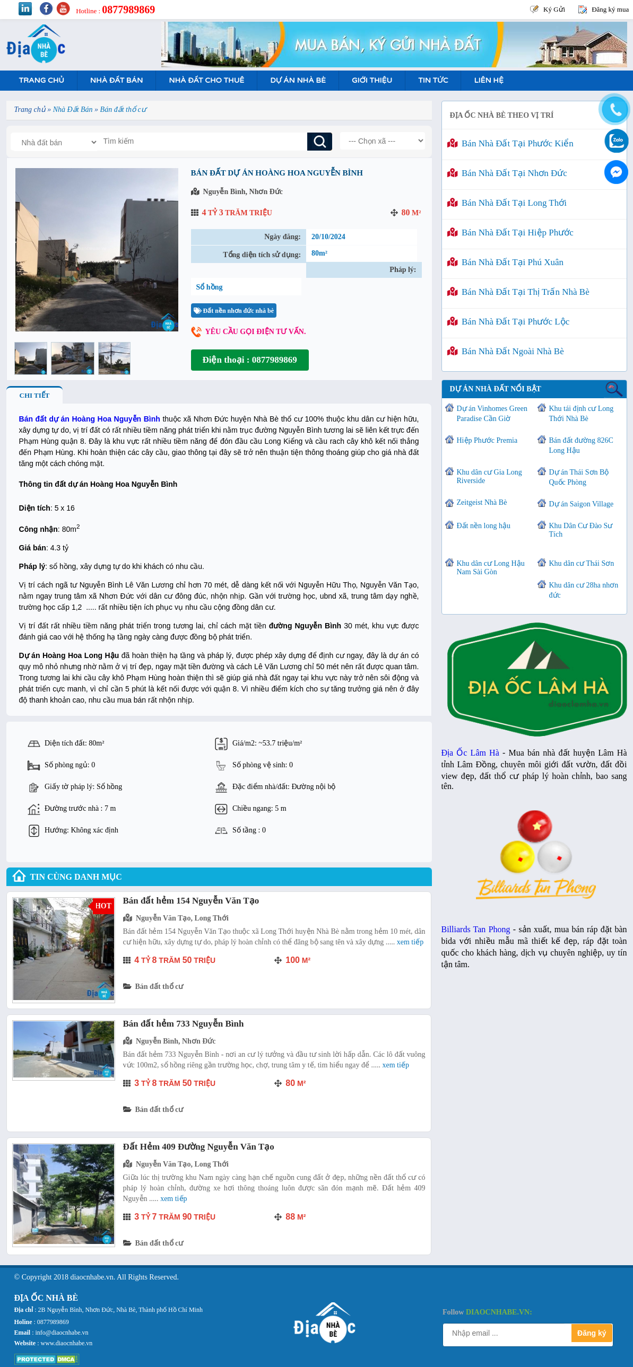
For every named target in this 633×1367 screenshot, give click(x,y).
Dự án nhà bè (298, 80)
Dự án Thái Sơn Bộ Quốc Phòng (579, 477)
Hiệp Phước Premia (487, 440)
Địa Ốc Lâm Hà (470, 752)
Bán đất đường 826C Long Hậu (581, 445)
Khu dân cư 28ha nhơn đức (584, 590)
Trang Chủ (41, 80)
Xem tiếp (410, 942)
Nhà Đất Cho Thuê (206, 80)
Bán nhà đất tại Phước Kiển (510, 143)
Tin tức (433, 80)
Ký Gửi (554, 9)
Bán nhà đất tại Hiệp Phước (510, 232)
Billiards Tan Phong (475, 929)
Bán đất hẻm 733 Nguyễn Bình (183, 1024)
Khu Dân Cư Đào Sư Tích (581, 530)
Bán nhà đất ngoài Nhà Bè (505, 351)
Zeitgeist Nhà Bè (482, 502)
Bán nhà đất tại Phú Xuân (505, 262)
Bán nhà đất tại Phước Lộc (508, 322)
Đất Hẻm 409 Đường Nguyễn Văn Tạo (198, 1147)
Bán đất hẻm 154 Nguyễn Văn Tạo (191, 901)
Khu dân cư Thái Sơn (581, 563)
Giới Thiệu (372, 80)
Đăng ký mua (610, 9)
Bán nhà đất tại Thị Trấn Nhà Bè (518, 292)
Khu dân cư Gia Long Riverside (489, 476)
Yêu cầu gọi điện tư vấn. (255, 332)
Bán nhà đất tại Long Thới (507, 203)
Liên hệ (488, 80)
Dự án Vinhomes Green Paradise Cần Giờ (492, 414)
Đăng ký (591, 1333)
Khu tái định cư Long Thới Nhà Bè (581, 414)
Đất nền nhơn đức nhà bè (234, 310)
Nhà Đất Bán (116, 80)
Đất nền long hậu (483, 526)
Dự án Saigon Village (581, 504)
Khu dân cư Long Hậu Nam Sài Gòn (491, 567)
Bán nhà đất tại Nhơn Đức (507, 173)
